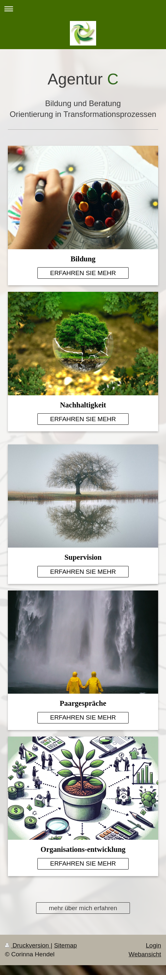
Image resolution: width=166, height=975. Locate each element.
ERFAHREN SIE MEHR (83, 273)
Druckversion (28, 945)
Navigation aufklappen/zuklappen (83, 9)
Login (153, 945)
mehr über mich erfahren (83, 908)
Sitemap (65, 945)
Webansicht (145, 954)
